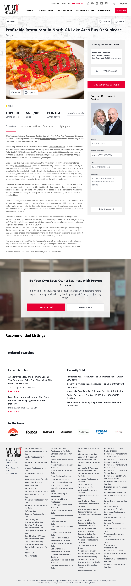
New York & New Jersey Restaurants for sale (88, 510)
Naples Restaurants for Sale (88, 496)
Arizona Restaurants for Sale (35, 469)
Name (93, 139)
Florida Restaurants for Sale (61, 471)
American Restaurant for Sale (36, 463)
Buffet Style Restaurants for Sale (36, 506)
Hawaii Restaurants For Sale (61, 511)
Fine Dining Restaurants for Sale (62, 466)
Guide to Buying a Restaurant (59, 495)
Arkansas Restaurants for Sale (36, 474)
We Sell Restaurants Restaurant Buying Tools (89, 552)
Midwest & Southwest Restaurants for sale (87, 458)
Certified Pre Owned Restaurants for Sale (34, 526)
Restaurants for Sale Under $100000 (113, 449)
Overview (11, 126)
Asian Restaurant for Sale (36, 479)
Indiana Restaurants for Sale (62, 528)
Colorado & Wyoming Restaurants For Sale (34, 542)
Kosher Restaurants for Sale (61, 544)
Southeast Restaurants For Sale (114, 513)
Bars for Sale (30, 488)
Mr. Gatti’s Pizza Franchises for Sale (86, 485)
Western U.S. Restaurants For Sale (115, 560)
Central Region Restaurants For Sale (34, 520)
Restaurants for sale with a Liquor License (115, 455)
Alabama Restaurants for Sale (36, 452)
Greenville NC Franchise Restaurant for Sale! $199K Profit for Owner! (95, 385)
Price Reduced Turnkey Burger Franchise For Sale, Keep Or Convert (94, 404)
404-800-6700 (77, 3)
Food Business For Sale (61, 476)
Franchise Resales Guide (61, 482)
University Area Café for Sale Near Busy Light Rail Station (95, 391)
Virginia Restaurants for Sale (115, 554)
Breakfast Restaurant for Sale (36, 501)
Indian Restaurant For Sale (61, 522)
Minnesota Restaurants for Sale (88, 474)
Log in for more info (76, 113)
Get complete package (106, 84)
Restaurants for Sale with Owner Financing (115, 460)
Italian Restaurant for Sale (61, 533)
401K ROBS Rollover (33, 448)
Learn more (85, 307)
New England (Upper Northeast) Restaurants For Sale (88, 504)
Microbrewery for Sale (87, 454)
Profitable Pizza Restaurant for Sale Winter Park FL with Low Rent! (95, 378)
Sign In (115, 3)
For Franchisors (104, 10)
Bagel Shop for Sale (33, 482)
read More (13, 391)
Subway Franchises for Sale (114, 524)
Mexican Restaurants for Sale (62, 566)
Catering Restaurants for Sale (36, 515)
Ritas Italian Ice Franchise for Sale (115, 488)
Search (11, 21)
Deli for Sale (30, 553)
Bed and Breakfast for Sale (35, 495)
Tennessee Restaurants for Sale (114, 535)
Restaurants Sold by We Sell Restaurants (115, 477)
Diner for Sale (31, 556)
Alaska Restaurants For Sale (35, 458)
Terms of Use (78, 583)
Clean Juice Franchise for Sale (36, 531)
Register (123, 3)
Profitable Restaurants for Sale (88, 541)
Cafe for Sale (30, 511)
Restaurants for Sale (87, 570)
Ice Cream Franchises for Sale (62, 517)
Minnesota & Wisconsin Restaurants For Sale (88, 469)
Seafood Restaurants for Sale (115, 496)
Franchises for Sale (59, 485)
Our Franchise (121, 10)
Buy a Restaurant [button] (46, 10)
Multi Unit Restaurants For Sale (88, 491)
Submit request (106, 209)
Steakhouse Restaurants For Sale (115, 518)
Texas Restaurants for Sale (114, 540)
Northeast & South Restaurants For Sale (87, 527)
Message (94, 174)
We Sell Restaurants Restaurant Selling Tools (89, 560)
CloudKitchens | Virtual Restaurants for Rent (35, 537)
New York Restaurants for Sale (89, 516)
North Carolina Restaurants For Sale (87, 521)
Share (119, 21)
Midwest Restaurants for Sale (89, 463)
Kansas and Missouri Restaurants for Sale (60, 539)
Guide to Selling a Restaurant (59, 500)
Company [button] (29, 10)
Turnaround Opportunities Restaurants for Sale (113, 548)
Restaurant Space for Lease (87, 566)
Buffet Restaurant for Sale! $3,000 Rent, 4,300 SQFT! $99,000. (93, 397)
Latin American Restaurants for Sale (60, 550)
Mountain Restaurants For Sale (88, 480)
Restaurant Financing (87, 556)
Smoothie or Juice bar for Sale (115, 502)
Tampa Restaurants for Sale (115, 529)
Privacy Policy (90, 583)
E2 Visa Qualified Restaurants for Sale (60, 449)
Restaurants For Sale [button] (85, 10)
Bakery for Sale (31, 485)
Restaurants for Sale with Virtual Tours (115, 471)
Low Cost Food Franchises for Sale (62, 561)
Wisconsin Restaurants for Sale (114, 565)
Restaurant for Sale (48, 138)
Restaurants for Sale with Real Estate (115, 466)
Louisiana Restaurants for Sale (61, 555)
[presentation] (110, 198)
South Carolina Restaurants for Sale (113, 507)
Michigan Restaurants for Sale (89, 449)
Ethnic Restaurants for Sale (61, 455)
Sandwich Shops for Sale (115, 492)
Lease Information (29, 126)
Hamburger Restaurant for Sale (61, 506)
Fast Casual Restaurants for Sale (62, 460)
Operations (49, 126)
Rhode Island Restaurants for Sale (115, 482)
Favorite (104, 21)
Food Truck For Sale (60, 479)
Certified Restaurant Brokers (87, 546)
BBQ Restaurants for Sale (36, 491)
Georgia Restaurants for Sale (62, 489)
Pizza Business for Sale (88, 537)
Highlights (64, 126)
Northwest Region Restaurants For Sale (87, 532)
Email (93, 162)
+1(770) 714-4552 (106, 71)
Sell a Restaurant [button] (65, 10)
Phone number (97, 150)
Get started (46, 307)
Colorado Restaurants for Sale (36, 548)
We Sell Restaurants (23, 165)
